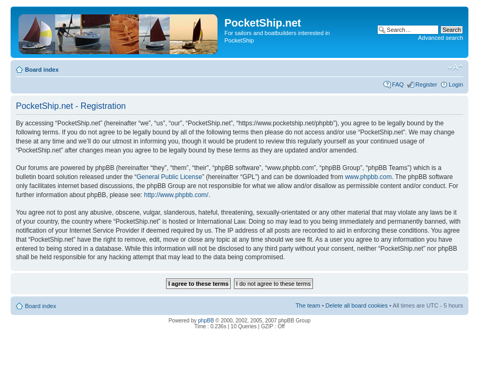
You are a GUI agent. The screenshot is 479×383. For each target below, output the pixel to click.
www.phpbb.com (368, 177)
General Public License (169, 177)
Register (426, 84)
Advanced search (440, 38)
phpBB (206, 321)
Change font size (455, 67)
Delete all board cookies (357, 305)
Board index (42, 69)
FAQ (398, 84)
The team (307, 305)
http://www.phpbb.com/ (176, 195)
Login (456, 84)
